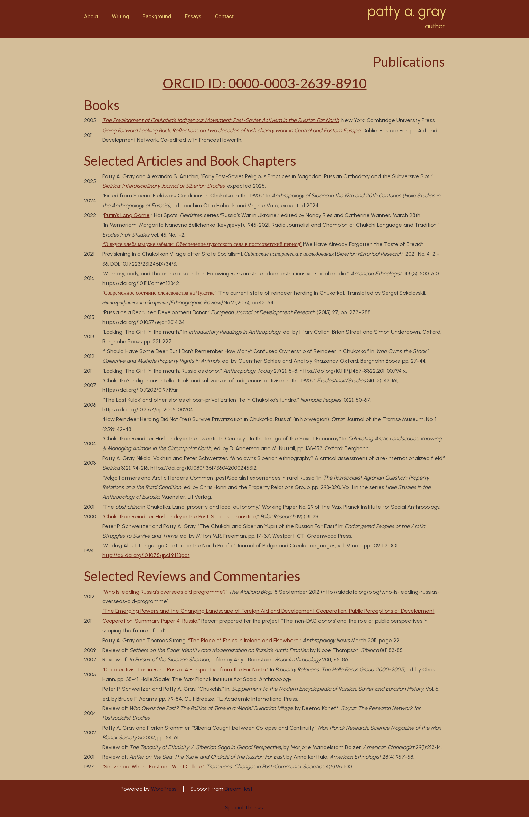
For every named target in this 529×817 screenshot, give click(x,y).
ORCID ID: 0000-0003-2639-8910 (265, 83)
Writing (120, 16)
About (91, 16)
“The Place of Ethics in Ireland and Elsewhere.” (244, 640)
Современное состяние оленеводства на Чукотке (159, 293)
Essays (193, 16)
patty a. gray (407, 11)
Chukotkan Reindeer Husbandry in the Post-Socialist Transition (180, 516)
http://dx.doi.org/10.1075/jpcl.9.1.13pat (146, 555)
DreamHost (238, 789)
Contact (224, 16)
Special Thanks (244, 807)
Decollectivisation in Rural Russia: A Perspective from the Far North (185, 669)
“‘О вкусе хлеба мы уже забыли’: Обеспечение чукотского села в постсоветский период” (202, 244)
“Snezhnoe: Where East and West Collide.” (153, 766)
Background (156, 16)
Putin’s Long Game (127, 215)
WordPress (163, 789)
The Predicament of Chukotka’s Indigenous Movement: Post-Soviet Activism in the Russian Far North (220, 120)
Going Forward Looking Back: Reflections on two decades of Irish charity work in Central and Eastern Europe (231, 130)
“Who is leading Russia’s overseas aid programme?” (164, 592)
